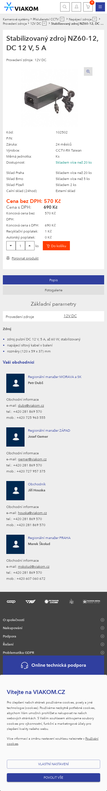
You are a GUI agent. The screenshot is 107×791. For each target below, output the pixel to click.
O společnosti (13, 619)
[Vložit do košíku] (56, 245)
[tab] (53, 279)
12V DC (70, 315)
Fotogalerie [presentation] (53, 290)
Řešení (8, 644)
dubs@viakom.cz (31, 405)
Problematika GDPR (18, 652)
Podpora (9, 636)
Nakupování (12, 627)
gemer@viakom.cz (32, 459)
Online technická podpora (53, 665)
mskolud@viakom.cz (33, 566)
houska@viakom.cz (32, 512)
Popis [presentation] (53, 280)
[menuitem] (100, 6)
